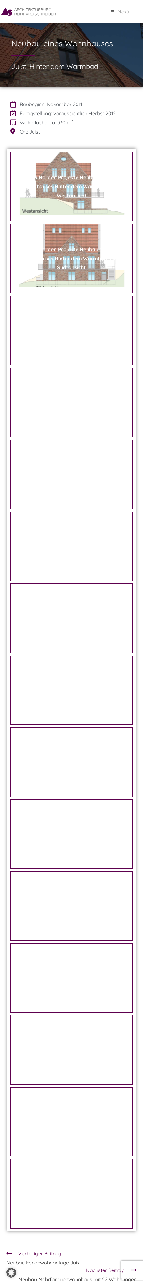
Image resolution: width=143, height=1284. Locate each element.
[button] (11, 1272)
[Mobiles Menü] (120, 11)
